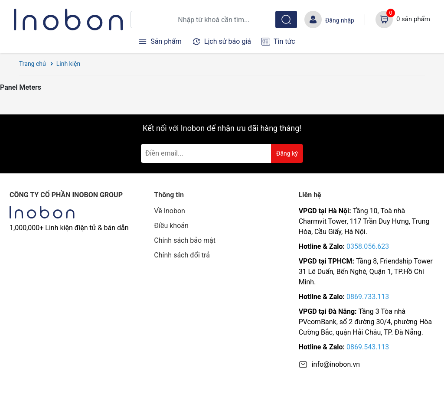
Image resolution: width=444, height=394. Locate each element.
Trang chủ (32, 63)
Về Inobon (169, 211)
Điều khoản (171, 225)
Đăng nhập (339, 20)
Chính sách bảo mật (184, 240)
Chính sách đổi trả (182, 255)
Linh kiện (68, 63)
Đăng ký (287, 153)
